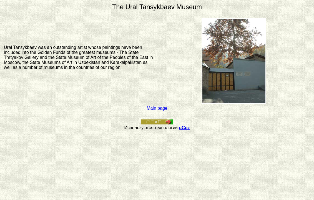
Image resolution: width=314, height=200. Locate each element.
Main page (157, 108)
